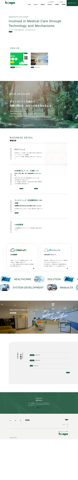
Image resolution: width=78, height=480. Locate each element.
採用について (37, 459)
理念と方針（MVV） (30, 459)
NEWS (11, 459)
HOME (29, 4)
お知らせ (36, 4)
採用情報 (64, 4)
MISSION (50, 4)
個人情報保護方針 (65, 467)
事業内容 (43, 4)
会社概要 (57, 4)
